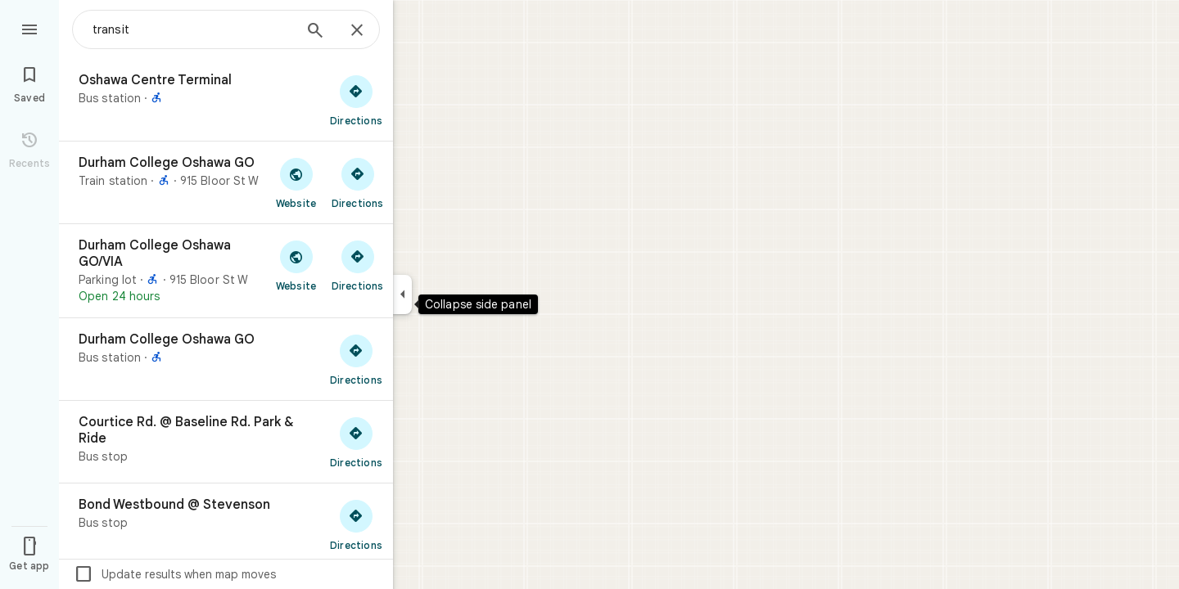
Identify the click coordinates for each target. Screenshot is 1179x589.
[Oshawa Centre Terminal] (226, 100)
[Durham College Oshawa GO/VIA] (226, 270)
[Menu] (29, 28)
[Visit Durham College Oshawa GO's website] (296, 182)
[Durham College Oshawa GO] (226, 182)
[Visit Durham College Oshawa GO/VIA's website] (296, 265)
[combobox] (192, 29)
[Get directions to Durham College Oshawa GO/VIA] (357, 265)
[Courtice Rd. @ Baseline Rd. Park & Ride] (226, 442)
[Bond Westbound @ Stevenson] (226, 524)
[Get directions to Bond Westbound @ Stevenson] (356, 524)
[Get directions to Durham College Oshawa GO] (357, 182)
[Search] (315, 32)
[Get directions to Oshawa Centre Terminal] (356, 100)
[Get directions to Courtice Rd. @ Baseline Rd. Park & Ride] (356, 442)
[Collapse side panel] (402, 294)
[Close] (357, 31)
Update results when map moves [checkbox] (175, 574)
